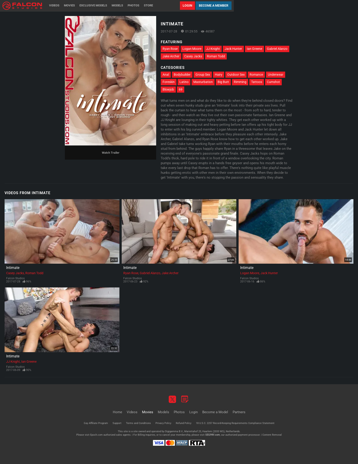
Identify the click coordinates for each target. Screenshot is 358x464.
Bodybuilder (182, 74)
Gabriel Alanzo (277, 49)
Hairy (218, 74)
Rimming (240, 82)
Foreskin (169, 82)
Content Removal (272, 434)
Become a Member (213, 5)
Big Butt (223, 82)
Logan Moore (191, 49)
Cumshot (273, 82)
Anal (166, 74)
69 (180, 89)
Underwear (275, 74)
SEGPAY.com (212, 434)
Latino (184, 82)
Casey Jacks (193, 56)
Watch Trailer (110, 152)
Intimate (12, 268)
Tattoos (256, 82)
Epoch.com (96, 434)
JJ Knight (213, 49)
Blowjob (168, 89)
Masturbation (203, 82)
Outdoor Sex (236, 74)
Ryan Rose (170, 49)
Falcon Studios (15, 278)
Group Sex (202, 74)
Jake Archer (171, 56)
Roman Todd (216, 56)
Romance (256, 74)
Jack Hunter (233, 49)
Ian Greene (254, 49)
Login (187, 5)
